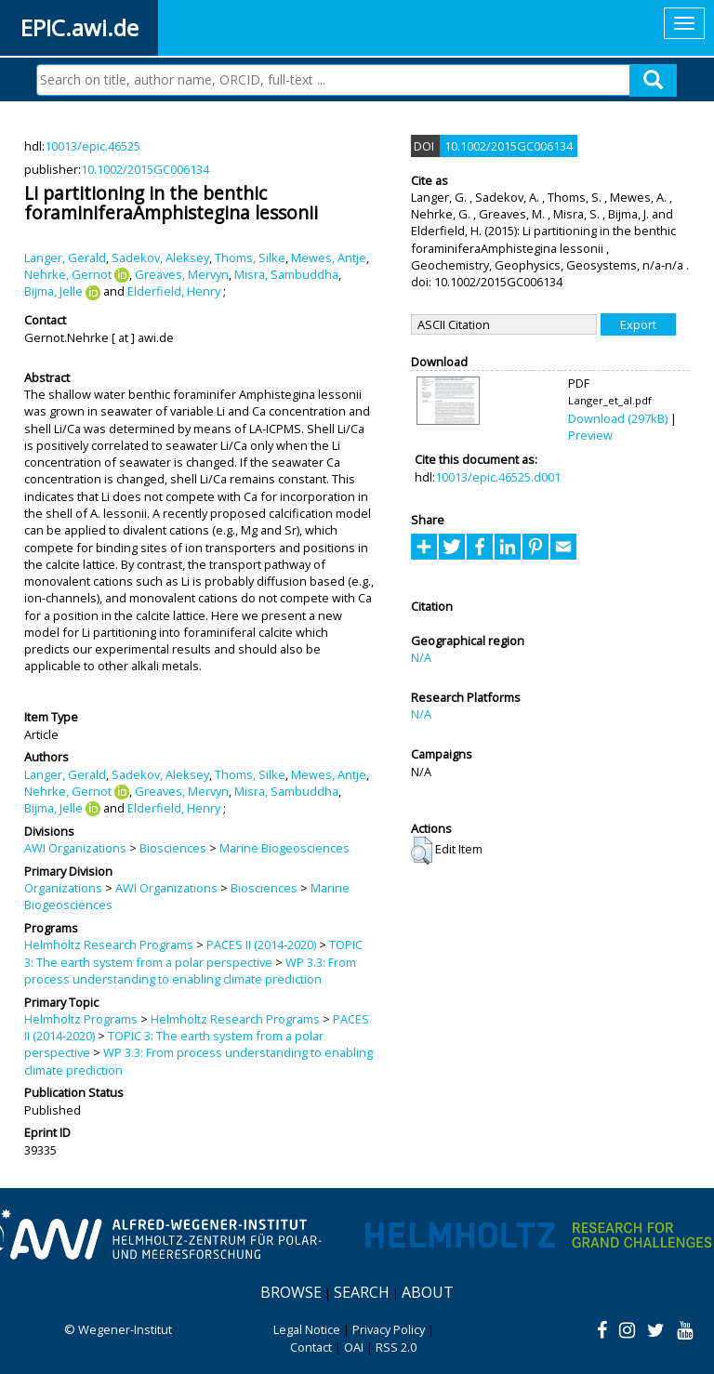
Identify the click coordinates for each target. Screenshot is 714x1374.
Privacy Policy (388, 1329)
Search (362, 1292)
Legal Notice (306, 1329)
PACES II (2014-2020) (261, 944)
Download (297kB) (618, 418)
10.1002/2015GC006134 (145, 169)
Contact (311, 1347)
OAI (354, 1347)
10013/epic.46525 (92, 146)
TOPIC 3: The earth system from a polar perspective (193, 953)
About (428, 1292)
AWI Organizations (75, 847)
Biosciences (172, 847)
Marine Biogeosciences (284, 847)
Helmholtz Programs (81, 1019)
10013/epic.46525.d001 (498, 477)
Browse (291, 1292)
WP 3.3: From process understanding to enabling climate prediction (190, 970)
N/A (421, 657)
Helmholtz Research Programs (108, 944)
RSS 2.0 (396, 1347)
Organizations (63, 887)
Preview (590, 435)
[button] (421, 851)
